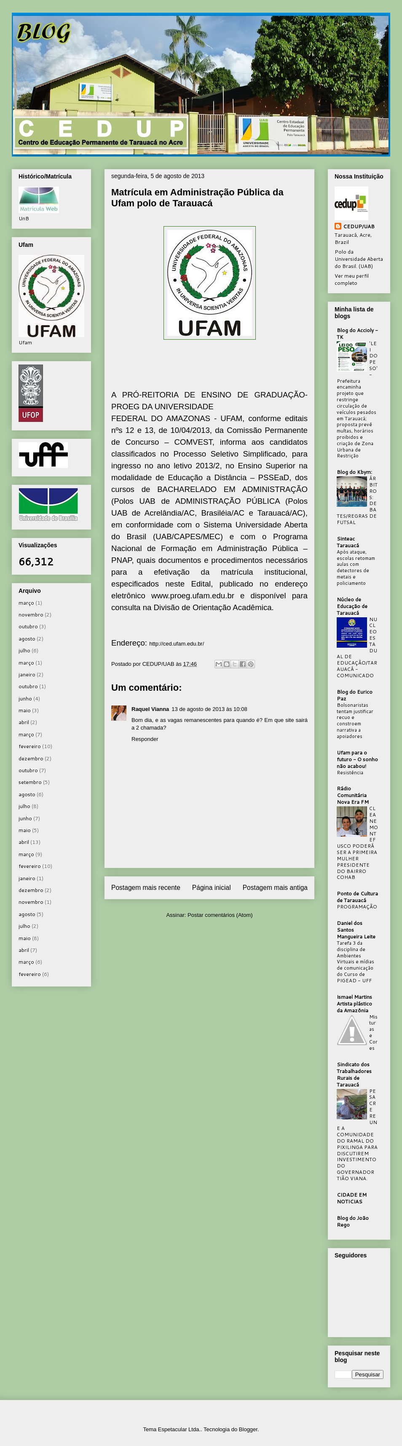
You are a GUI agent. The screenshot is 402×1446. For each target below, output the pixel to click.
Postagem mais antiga (275, 887)
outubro (28, 626)
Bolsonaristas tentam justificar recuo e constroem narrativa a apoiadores (355, 721)
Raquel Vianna (150, 709)
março (26, 602)
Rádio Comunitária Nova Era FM (353, 795)
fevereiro (30, 746)
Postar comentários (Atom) (220, 915)
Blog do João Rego (353, 1221)
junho (25, 698)
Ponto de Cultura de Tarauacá (357, 897)
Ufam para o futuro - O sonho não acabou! (357, 759)
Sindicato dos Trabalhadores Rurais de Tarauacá (354, 1074)
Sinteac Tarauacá (348, 542)
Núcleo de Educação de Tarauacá (352, 606)
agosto (27, 638)
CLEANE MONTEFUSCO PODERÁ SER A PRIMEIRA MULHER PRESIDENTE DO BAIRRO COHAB (357, 843)
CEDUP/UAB (359, 226)
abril (24, 722)
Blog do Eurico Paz (355, 695)
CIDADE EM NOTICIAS (352, 1198)
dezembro (31, 758)
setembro (30, 782)
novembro (31, 614)
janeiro (27, 674)
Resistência (350, 772)
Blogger (248, 1429)
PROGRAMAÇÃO (357, 906)
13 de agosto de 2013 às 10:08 (209, 709)
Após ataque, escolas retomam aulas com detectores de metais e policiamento (356, 568)
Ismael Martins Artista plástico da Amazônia (354, 1003)
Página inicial (211, 887)
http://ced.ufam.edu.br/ (176, 644)
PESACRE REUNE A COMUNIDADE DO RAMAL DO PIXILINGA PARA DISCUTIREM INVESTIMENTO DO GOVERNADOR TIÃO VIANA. (357, 1135)
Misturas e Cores (373, 1032)
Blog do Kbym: (354, 472)
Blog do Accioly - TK (357, 334)
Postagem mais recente (145, 887)
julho (24, 650)
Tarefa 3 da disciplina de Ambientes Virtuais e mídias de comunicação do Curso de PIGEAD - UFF (355, 962)
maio (25, 710)
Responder (144, 739)
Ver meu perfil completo (352, 279)
